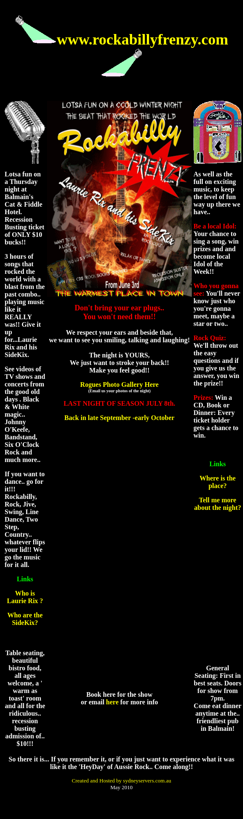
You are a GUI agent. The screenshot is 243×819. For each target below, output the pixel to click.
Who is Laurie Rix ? (25, 597)
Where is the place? (218, 482)
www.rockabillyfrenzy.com (142, 39)
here (112, 702)
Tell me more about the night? (217, 503)
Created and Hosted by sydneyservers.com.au (121, 780)
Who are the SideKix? (24, 619)
